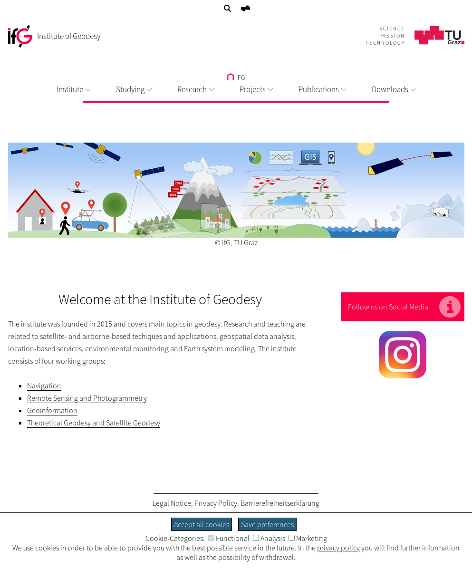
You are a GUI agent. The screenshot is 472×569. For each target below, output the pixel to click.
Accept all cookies (201, 524)
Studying (134, 89)
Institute (73, 89)
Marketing (308, 538)
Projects (256, 89)
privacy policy (338, 547)
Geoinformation (52, 410)
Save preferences (267, 524)
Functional (229, 538)
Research (195, 89)
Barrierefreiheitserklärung (280, 503)
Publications (322, 89)
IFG (236, 77)
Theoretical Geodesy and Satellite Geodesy (93, 422)
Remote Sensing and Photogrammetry (87, 398)
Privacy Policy (215, 503)
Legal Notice (172, 503)
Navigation (44, 385)
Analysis (269, 538)
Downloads (393, 89)
